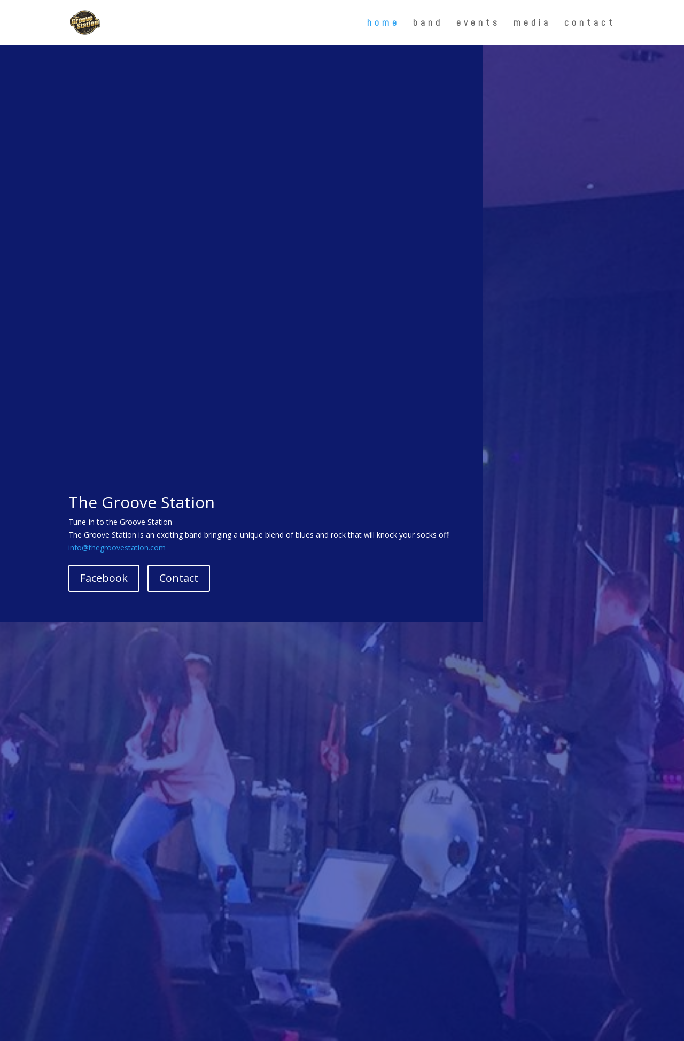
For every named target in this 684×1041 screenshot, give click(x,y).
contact (590, 23)
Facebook (104, 578)
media (532, 23)
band (428, 23)
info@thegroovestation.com (117, 547)
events (478, 23)
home (383, 23)
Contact (178, 578)
